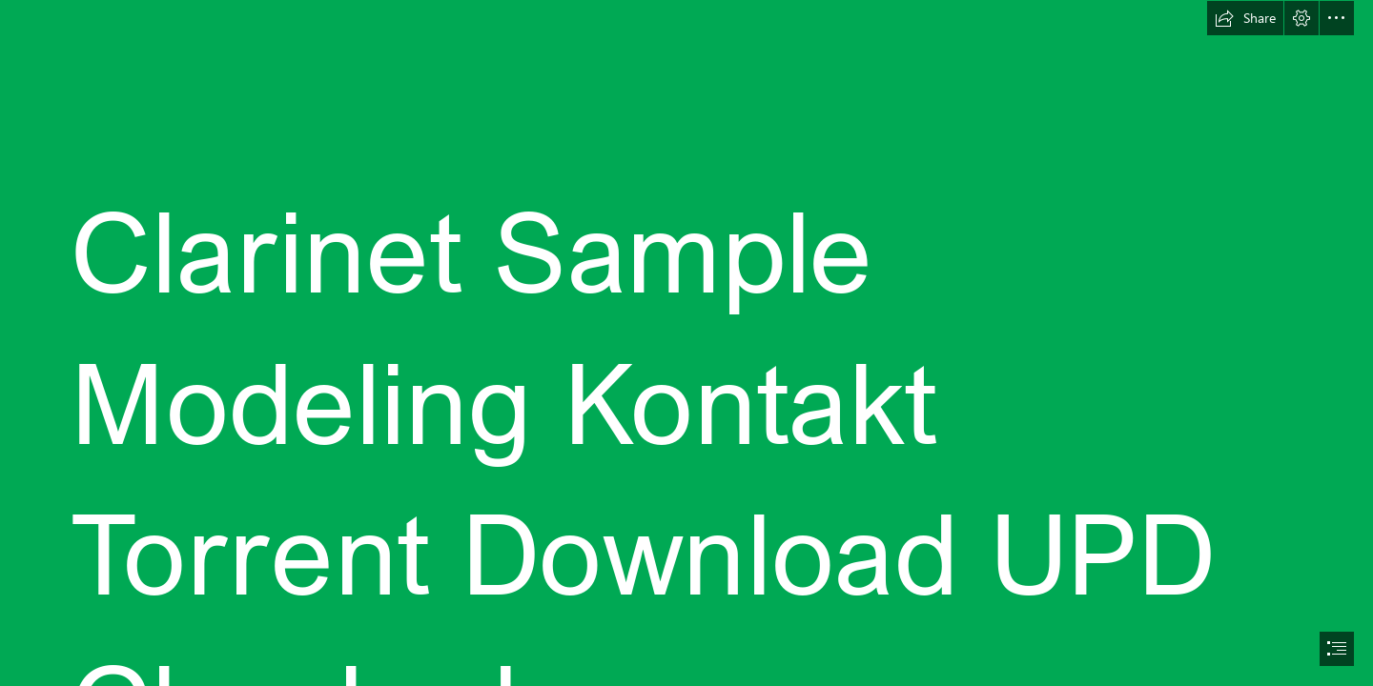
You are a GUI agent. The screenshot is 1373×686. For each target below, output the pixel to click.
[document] (686, 343)
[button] (1245, 18)
